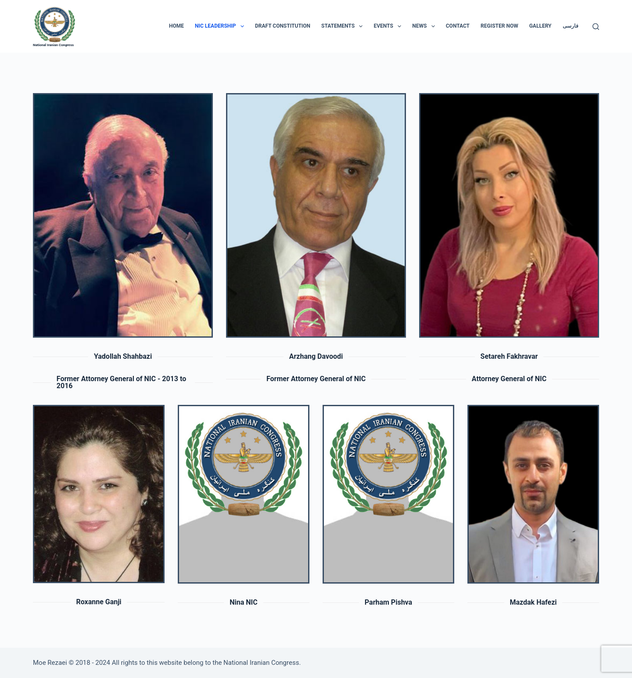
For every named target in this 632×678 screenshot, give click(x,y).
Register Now (499, 26)
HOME (176, 26)
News (425, 26)
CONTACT (458, 26)
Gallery (540, 26)
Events (389, 26)
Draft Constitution (282, 26)
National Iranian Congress (53, 45)
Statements (343, 26)
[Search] (595, 26)
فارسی (570, 26)
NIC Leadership (221, 26)
